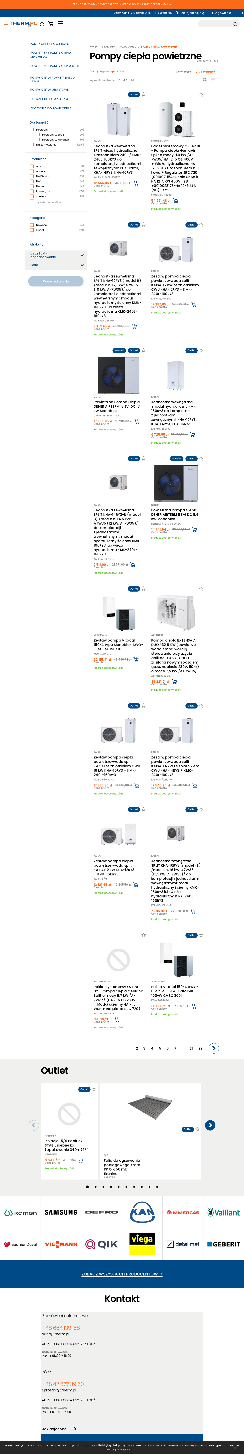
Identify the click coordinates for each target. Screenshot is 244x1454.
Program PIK (150, 13)
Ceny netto (108, 13)
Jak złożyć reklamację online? (60, 1416)
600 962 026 (99, 1282)
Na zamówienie (57, 145)
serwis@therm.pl (65, 1288)
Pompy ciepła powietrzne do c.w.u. (52, 79)
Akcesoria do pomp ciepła (50, 108)
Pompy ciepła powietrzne (49, 44)
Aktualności (129, 1395)
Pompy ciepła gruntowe (49, 89)
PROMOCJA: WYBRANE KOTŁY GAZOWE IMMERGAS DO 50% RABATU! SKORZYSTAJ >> (122, 4)
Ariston (57, 166)
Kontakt (127, 1410)
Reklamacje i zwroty (54, 1421)
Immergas (57, 191)
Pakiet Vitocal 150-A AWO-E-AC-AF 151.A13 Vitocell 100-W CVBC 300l (178, 886)
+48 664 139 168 (60, 1207)
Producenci (89, 1395)
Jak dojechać (135, 1250)
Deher (57, 186)
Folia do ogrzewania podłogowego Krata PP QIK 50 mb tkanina (121, 1010)
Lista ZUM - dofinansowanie (43, 255)
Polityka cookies (52, 1400)
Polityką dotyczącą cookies (127, 1444)
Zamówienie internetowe (68, 1195)
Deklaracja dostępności (57, 1410)
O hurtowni (129, 1390)
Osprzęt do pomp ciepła (49, 99)
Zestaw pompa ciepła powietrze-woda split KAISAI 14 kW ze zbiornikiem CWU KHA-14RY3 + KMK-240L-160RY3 (176, 685)
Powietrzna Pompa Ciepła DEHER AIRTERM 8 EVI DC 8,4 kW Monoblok (177, 467)
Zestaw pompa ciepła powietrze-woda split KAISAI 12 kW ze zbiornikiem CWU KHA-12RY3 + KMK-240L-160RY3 (177, 262)
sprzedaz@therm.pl (141, 1213)
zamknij (235, 1446)
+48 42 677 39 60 (141, 1207)
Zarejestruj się (183, 13)
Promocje (88, 1405)
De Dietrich (57, 176)
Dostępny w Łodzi (60, 135)
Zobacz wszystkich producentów (122, 1147)
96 (130, 80)
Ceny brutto (128, 13)
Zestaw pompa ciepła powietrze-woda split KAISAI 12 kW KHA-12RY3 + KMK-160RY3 (117, 776)
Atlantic (57, 171)
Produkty (108, 47)
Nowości (87, 1400)
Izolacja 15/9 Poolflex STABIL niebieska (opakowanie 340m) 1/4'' (68, 1028)
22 (202, 937)
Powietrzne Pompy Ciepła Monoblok (50, 55)
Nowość (57, 225)
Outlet (57, 230)
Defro (57, 181)
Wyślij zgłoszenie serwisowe (119, 1325)
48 (124, 80)
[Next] (214, 936)
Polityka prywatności (55, 1395)
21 (194, 937)
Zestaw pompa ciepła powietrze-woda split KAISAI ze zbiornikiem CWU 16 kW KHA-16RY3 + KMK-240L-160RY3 (117, 685)
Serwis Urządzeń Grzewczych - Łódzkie (80, 1270)
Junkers (57, 196)
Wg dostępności (111, 71)
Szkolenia (128, 1400)
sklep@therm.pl (58, 1213)
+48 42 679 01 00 (67, 1282)
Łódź (131, 1195)
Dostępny (57, 130)
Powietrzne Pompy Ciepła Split (55, 66)
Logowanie (220, 13)
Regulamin (48, 1390)
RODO (45, 1405)
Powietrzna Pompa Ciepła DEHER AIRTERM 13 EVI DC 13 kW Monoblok (118, 369)
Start (94, 47)
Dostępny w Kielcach (60, 140)
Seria (34, 265)
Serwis (126, 1405)
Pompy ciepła (128, 47)
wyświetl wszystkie (48, 202)
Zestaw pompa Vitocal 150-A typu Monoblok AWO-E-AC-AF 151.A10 (116, 577)
